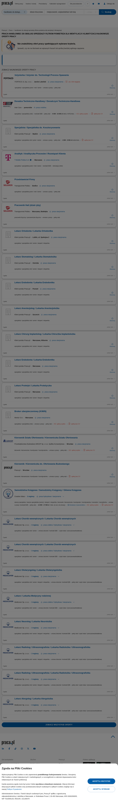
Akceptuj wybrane (101, 789)
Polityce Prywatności (14, 789)
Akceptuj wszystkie (101, 781)
